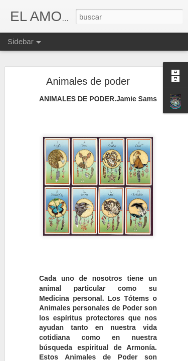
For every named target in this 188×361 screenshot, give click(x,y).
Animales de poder (88, 81)
